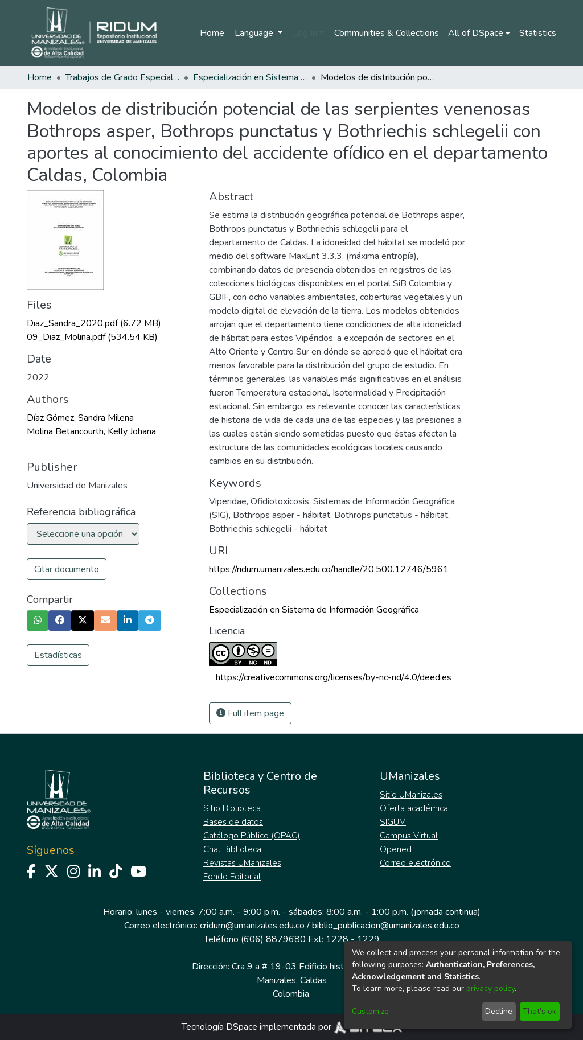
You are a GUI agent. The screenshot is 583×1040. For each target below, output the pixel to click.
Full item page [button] (250, 713)
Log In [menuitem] (305, 33)
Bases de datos (233, 822)
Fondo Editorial (232, 876)
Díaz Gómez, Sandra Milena (80, 418)
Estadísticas (58, 655)
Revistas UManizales (242, 863)
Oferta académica (414, 808)
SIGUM (393, 822)
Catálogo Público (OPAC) (251, 835)
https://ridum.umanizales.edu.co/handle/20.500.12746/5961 (329, 569)
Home (212, 33)
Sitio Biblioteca (232, 808)
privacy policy (490, 988)
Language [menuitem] (255, 33)
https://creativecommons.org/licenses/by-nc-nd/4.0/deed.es (334, 677)
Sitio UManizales (411, 794)
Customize (370, 1011)
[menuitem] (479, 33)
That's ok (539, 1011)
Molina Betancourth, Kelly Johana (91, 431)
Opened (396, 849)
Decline (498, 1011)
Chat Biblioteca (232, 849)
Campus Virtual (409, 835)
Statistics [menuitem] (537, 33)
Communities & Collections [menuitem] (386, 33)
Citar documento (66, 569)
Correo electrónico (415, 863)
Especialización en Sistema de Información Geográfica (250, 77)
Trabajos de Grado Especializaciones (122, 77)
